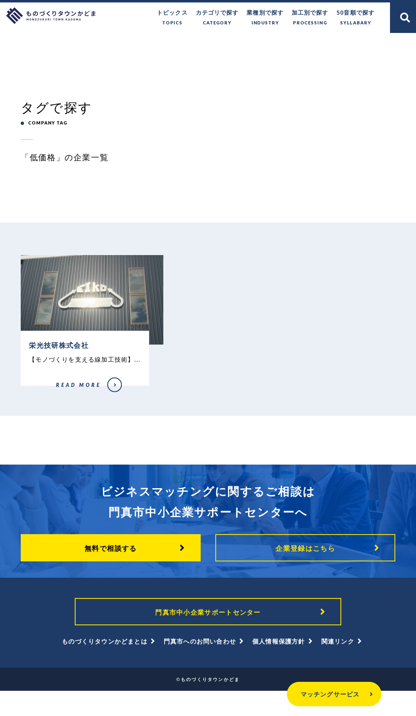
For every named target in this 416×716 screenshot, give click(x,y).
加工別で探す (314, 17)
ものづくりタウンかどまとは (104, 666)
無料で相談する (110, 568)
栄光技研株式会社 (38, 404)
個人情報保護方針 (278, 666)
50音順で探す (357, 17)
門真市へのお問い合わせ (200, 666)
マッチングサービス (314, 694)
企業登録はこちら (305, 568)
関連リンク (337, 666)
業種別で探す (271, 17)
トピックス (183, 17)
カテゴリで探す (226, 17)
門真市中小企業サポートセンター (208, 634)
